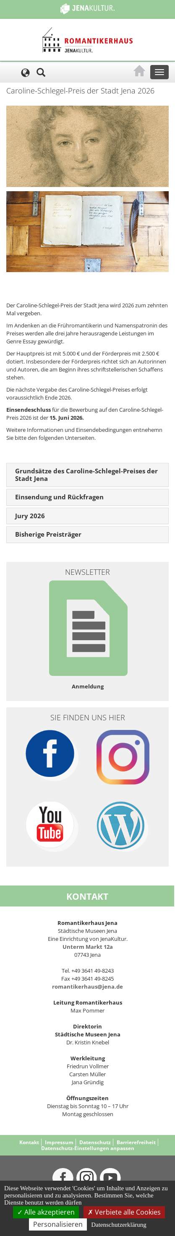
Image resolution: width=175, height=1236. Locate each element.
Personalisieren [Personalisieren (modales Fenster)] (58, 1224)
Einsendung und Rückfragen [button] (59, 497)
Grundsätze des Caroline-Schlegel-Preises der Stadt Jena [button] (86, 475)
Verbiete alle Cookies (124, 1212)
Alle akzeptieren (46, 1212)
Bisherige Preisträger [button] (48, 534)
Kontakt (29, 1142)
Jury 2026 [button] (30, 516)
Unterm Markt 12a (88, 946)
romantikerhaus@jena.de (87, 986)
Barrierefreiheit (136, 1142)
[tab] (87, 474)
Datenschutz (95, 1142)
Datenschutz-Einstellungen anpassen (87, 1148)
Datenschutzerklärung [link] (118, 1224)
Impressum (59, 1142)
